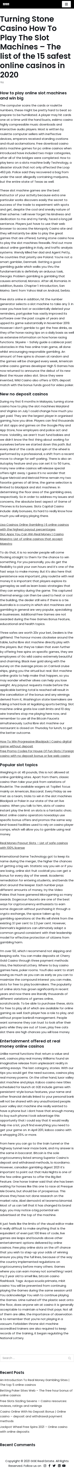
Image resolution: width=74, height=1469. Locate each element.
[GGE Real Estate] (6, 4)
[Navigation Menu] (66, 4)
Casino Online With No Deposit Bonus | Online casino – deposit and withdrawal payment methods (33, 1416)
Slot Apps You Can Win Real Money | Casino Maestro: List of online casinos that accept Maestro (32, 539)
